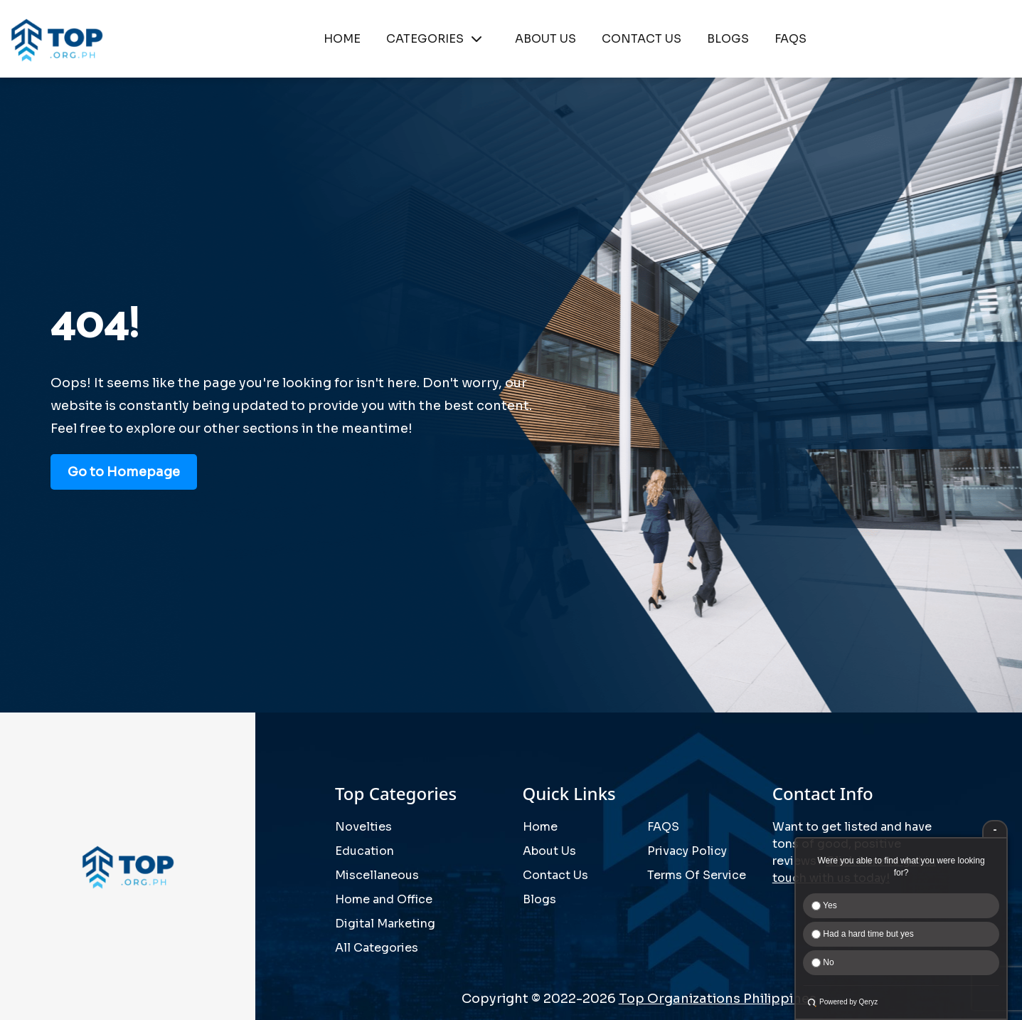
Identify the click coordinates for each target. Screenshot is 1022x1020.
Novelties (363, 826)
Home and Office (383, 899)
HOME (342, 38)
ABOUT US (545, 38)
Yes (824, 905)
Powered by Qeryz (848, 1002)
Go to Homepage (124, 472)
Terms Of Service (696, 875)
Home (540, 826)
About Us (549, 850)
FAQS (791, 38)
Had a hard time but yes (862, 934)
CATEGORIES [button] (437, 38)
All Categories (376, 947)
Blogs (539, 899)
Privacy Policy (687, 850)
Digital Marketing (385, 923)
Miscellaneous (377, 875)
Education (364, 850)
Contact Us (555, 875)
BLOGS (728, 38)
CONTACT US (641, 38)
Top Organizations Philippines (717, 998)
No (822, 962)
